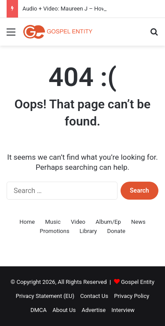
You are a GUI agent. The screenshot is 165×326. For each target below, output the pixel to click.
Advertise (93, 310)
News (138, 222)
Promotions (54, 231)
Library (88, 231)
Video (78, 222)
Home (27, 222)
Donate (116, 231)
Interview (123, 310)
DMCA (38, 310)
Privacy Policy (131, 296)
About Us (64, 310)
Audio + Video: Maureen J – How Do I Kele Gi (79, 8)
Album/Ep (108, 222)
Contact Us (94, 296)
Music (53, 222)
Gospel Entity (137, 282)
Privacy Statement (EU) (45, 296)
